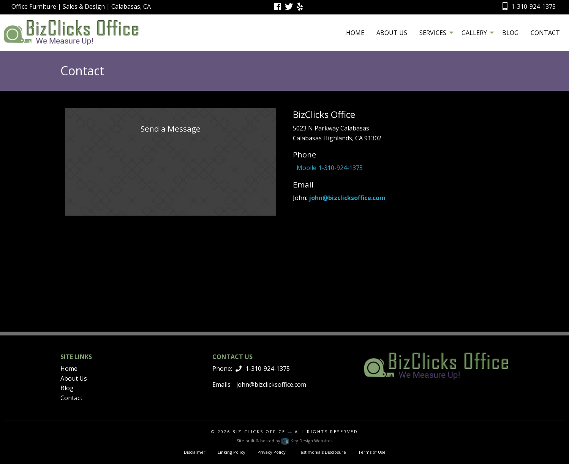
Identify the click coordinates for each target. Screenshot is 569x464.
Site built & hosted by (284, 440)
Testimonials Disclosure (322, 452)
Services (432, 33)
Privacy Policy (272, 452)
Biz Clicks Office (258, 431)
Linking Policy (231, 452)
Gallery (474, 33)
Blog (510, 33)
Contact (545, 33)
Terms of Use (372, 452)
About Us (391, 33)
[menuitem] (355, 32)
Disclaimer (194, 452)
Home (355, 33)
